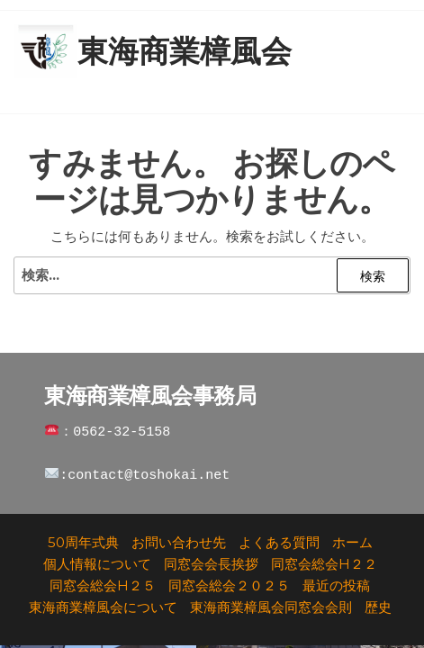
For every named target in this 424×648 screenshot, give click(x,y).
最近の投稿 (336, 585)
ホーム (352, 542)
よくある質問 (279, 542)
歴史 (378, 607)
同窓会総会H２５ (103, 585)
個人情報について (97, 563)
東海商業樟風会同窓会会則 (271, 607)
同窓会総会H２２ (324, 563)
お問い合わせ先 (178, 542)
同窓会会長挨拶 (211, 563)
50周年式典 (83, 542)
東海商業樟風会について (103, 607)
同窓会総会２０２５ (229, 585)
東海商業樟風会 (184, 51)
